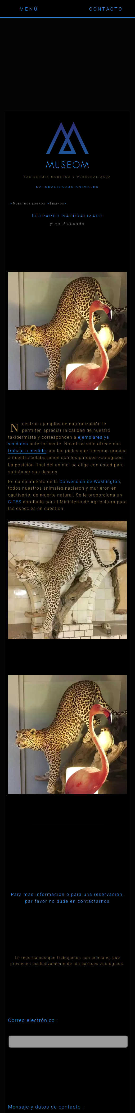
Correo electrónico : (33, 1020)
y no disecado (67, 224)
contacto (106, 9)
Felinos (57, 203)
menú (29, 9)
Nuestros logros (29, 203)
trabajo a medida (27, 450)
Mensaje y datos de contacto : (46, 1107)
